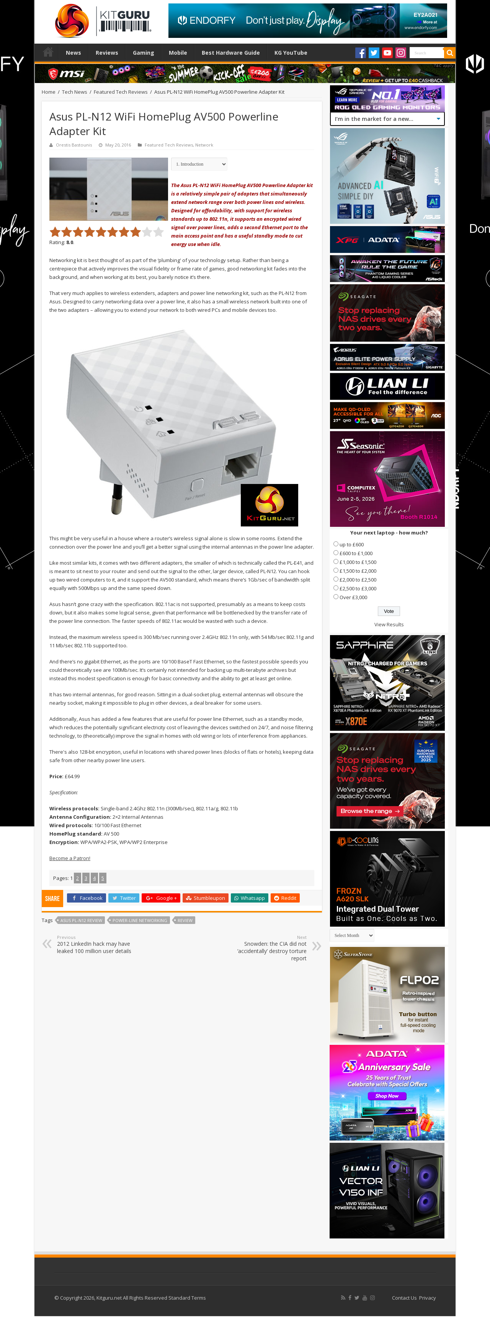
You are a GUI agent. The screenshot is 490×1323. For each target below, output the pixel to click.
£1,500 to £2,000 (358, 570)
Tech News (74, 91)
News (73, 52)
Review (185, 920)
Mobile (178, 52)
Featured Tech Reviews (121, 91)
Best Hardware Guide (231, 52)
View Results (389, 624)
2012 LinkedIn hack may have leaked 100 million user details (96, 944)
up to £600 (352, 544)
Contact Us (404, 1297)
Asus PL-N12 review (81, 920)
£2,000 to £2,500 (358, 579)
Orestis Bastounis (74, 145)
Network (204, 145)
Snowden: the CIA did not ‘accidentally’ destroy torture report (267, 948)
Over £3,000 (353, 597)
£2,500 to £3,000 (358, 588)
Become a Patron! (69, 858)
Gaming (143, 52)
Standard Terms (187, 1297)
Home (48, 52)
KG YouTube (290, 52)
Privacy (427, 1297)
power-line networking (140, 920)
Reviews (107, 52)
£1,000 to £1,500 (358, 562)
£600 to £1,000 (356, 553)
